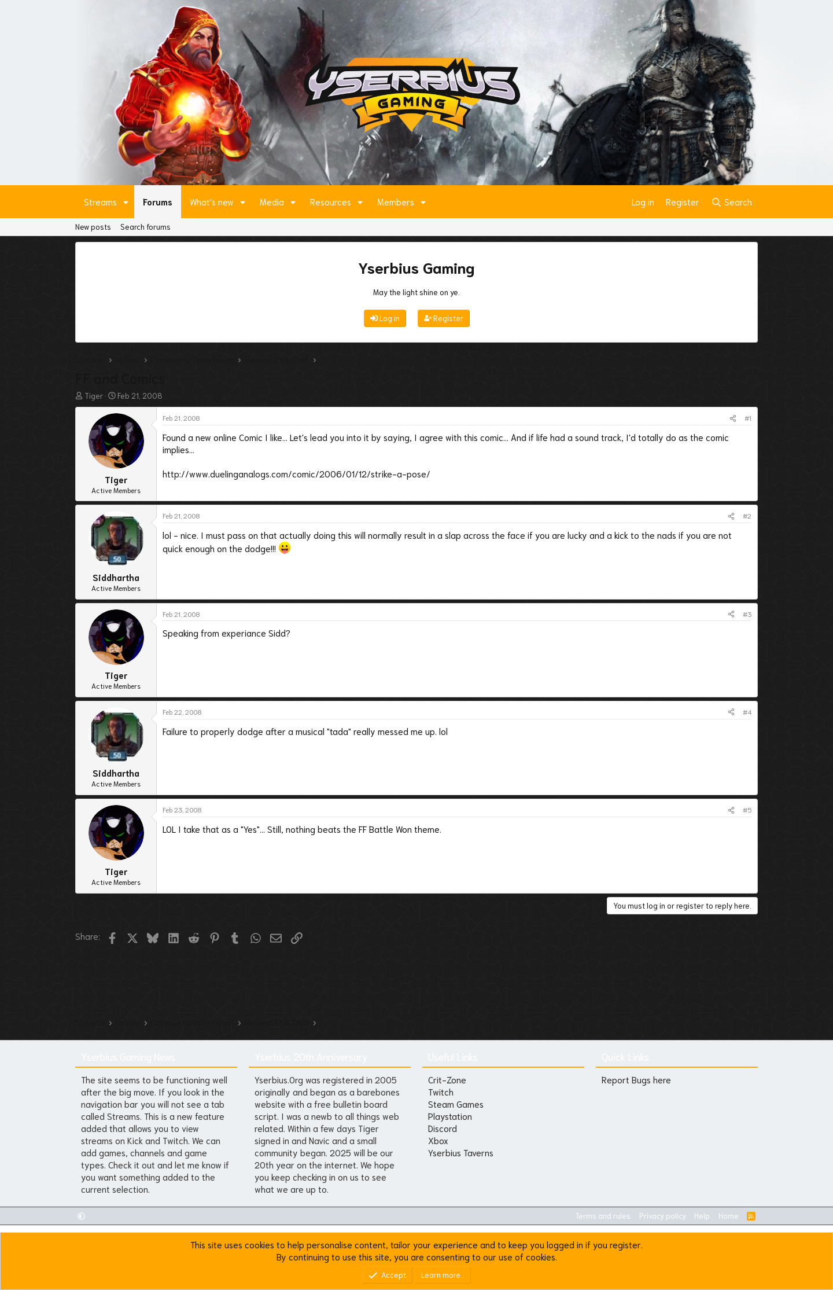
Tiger (93, 395)
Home (728, 1216)
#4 (747, 711)
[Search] (731, 201)
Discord (442, 1128)
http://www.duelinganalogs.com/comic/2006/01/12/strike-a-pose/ (296, 473)
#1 (747, 417)
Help (702, 1216)
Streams (100, 201)
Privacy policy (662, 1216)
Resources (330, 201)
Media (272, 201)
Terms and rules (603, 1216)
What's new (212, 201)
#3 (747, 613)
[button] (126, 201)
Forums (157, 201)
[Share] (732, 418)
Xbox (438, 1140)
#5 (747, 809)
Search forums (145, 226)
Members (395, 201)
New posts (93, 226)
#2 (747, 515)
